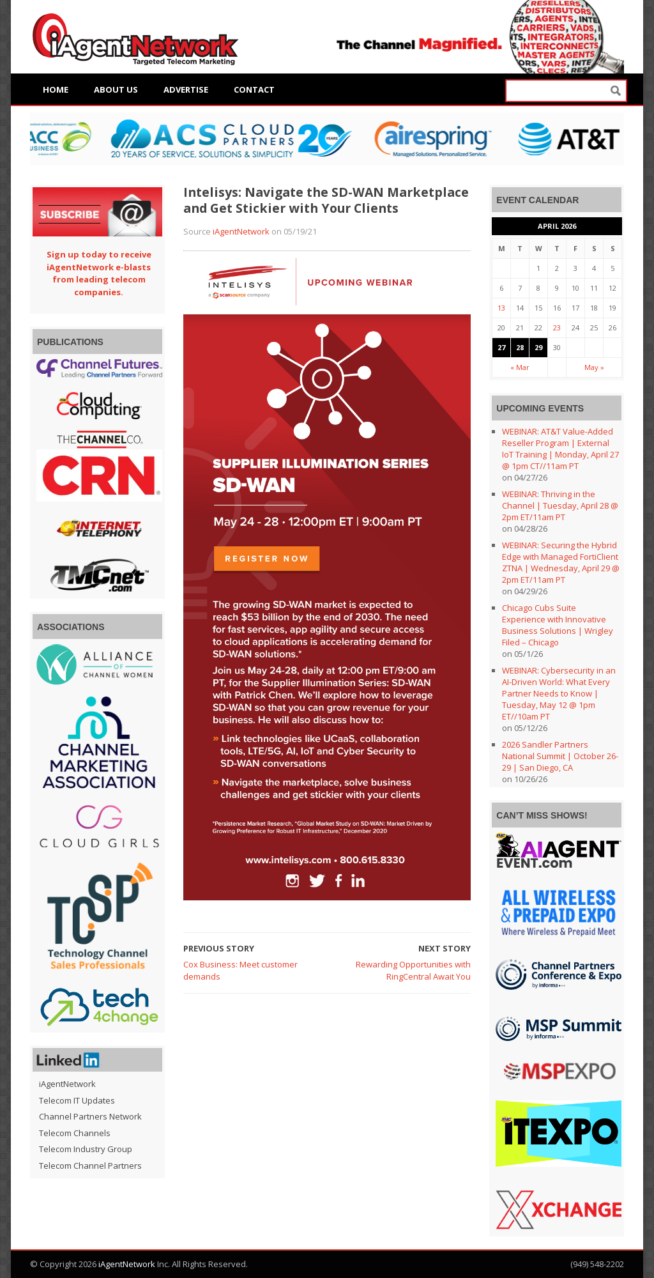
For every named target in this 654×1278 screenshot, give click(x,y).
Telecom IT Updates (77, 1100)
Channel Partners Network (90, 1116)
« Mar (519, 367)
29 (538, 347)
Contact (254, 89)
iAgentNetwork (241, 231)
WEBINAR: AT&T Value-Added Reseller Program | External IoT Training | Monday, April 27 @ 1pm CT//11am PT (560, 449)
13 (501, 307)
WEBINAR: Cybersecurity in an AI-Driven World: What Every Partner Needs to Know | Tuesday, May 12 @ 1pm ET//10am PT (559, 693)
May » (594, 367)
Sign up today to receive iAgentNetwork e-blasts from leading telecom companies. (99, 273)
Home (55, 89)
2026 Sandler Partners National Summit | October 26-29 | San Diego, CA (560, 756)
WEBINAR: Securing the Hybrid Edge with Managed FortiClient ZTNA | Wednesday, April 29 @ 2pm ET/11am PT (561, 562)
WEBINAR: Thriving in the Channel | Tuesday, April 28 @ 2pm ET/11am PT (560, 505)
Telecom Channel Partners (90, 1165)
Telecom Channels (74, 1133)
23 (557, 327)
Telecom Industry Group (85, 1149)
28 (520, 347)
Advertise (186, 89)
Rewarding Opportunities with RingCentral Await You (413, 970)
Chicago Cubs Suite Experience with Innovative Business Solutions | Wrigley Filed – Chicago (557, 625)
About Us (116, 89)
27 (501, 347)
